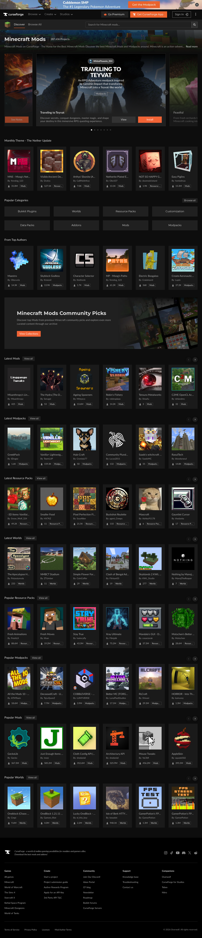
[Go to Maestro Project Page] (18, 268)
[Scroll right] (195, 359)
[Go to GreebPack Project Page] (18, 447)
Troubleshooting (130, 882)
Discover (19, 24)
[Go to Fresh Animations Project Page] (18, 626)
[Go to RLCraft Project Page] (150, 686)
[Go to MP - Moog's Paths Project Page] (117, 268)
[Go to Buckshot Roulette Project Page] (117, 506)
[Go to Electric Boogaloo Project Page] (150, 268)
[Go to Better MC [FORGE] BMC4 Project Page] (117, 686)
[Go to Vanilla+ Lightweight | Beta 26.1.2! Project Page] (51, 447)
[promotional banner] (101, 4)
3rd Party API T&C (53, 898)
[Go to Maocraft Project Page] (150, 506)
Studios (66, 14)
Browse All (35, 24)
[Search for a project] (138, 25)
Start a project (51, 877)
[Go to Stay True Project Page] (84, 626)
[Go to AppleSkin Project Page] (183, 746)
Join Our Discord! (91, 877)
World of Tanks (11, 913)
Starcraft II (9, 898)
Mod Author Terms (63, 930)
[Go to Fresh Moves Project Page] (51, 626)
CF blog (87, 887)
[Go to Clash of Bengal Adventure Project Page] (117, 566)
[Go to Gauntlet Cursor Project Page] (183, 506)
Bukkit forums (90, 903)
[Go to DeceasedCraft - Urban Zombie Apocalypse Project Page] (51, 686)
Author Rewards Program (56, 887)
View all (28, 358)
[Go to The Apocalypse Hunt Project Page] (18, 566)
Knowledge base (130, 877)
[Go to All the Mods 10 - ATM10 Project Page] (18, 686)
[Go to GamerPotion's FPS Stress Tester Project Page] (183, 806)
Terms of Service (11, 930)
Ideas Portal (89, 882)
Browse (34, 14)
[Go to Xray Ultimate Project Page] (117, 626)
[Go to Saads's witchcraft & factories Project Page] (150, 447)
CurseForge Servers (92, 908)
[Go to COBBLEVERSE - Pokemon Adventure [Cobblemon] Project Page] (84, 686)
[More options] (196, 14)
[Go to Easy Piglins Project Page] (183, 169)
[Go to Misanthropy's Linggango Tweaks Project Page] (18, 387)
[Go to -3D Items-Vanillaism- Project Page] (18, 506)
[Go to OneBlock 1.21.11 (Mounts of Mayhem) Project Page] (51, 806)
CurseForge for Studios (173, 882)
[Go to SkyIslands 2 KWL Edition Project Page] (150, 566)
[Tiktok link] (172, 853)
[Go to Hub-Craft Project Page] (84, 447)
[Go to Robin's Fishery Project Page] (117, 387)
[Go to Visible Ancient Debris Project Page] (51, 169)
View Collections (28, 334)
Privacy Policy (30, 930)
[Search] (194, 25)
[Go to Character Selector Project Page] (84, 268)
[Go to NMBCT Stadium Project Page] (51, 566)
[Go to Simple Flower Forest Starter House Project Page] (84, 566)
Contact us (128, 887)
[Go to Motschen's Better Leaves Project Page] (183, 626)
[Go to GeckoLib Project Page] (18, 746)
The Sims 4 (9, 893)
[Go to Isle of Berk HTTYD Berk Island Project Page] (117, 806)
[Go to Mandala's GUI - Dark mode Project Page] (150, 626)
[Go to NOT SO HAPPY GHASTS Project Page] (150, 169)
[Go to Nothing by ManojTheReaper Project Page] (183, 566)
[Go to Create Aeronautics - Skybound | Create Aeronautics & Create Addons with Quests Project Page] (183, 268)
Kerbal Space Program (15, 903)
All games (9, 877)
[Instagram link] (166, 853)
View (124, 119)
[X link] (190, 853)
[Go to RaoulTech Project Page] (183, 447)
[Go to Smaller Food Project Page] (51, 506)
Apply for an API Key (54, 893)
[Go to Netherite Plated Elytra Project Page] (117, 169)
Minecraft (9, 882)
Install (150, 119)
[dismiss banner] (197, 5)
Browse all (190, 200)
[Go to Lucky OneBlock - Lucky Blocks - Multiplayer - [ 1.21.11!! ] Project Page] (84, 806)
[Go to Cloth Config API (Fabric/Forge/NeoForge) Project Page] (84, 746)
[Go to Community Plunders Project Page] (117, 447)
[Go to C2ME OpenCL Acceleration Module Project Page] (183, 387)
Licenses (46, 930)
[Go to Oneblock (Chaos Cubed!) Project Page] (18, 806)
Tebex (164, 887)
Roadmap (87, 898)
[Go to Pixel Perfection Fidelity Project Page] (84, 506)
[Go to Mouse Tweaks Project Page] (150, 746)
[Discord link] (184, 853)
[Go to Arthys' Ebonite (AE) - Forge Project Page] (84, 169)
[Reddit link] (196, 853)
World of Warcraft (13, 887)
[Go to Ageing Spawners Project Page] (84, 387)
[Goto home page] (13, 14)
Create (51, 14)
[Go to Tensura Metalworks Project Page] (150, 387)
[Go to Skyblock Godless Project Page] (51, 268)
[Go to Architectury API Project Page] (117, 746)
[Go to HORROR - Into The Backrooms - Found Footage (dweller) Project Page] (183, 686)
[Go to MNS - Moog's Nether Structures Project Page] (18, 169)
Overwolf (166, 877)
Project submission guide (56, 882)
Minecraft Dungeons (14, 908)
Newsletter (88, 893)
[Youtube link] (178, 853)
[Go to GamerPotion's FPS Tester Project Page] (150, 806)
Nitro (164, 893)
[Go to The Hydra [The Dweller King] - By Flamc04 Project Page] (51, 387)
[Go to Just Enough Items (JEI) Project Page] (51, 746)
